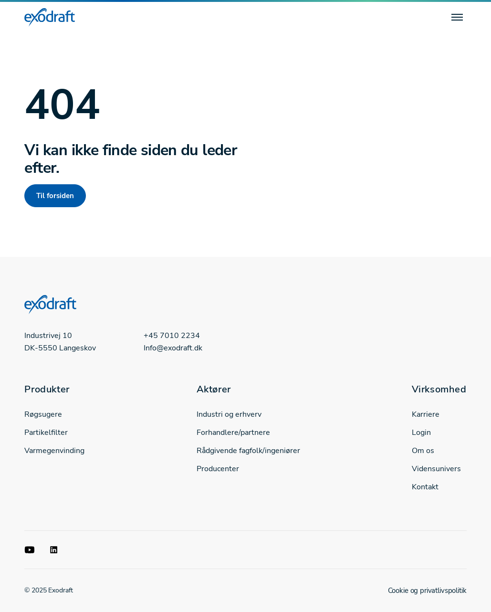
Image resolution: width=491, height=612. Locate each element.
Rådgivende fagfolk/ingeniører (248, 450)
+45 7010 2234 (172, 335)
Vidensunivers (436, 469)
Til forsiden (55, 195)
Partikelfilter (46, 432)
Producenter (218, 469)
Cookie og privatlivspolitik (427, 590)
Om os (423, 450)
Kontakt (425, 487)
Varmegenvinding (54, 450)
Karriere (425, 414)
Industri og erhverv (229, 414)
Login (421, 432)
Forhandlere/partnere (233, 432)
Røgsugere (43, 414)
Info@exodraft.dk (173, 348)
